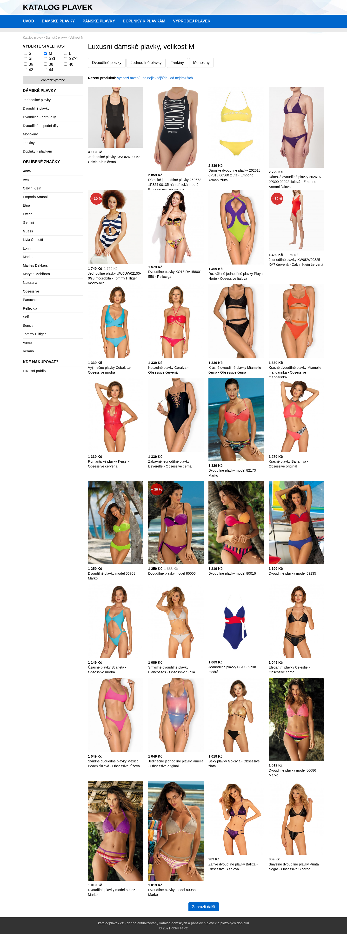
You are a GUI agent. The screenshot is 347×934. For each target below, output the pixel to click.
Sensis (28, 326)
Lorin (27, 248)
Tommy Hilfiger (34, 334)
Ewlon (27, 214)
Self (26, 317)
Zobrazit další (203, 907)
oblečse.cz (179, 928)
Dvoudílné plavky (106, 63)
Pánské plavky (99, 21)
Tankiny (177, 63)
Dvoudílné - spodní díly (40, 126)
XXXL (74, 59)
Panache (30, 300)
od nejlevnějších (154, 78)
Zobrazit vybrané (53, 80)
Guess (28, 231)
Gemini (28, 222)
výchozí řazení (128, 78)
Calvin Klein (32, 188)
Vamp (27, 343)
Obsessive (31, 291)
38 (51, 64)
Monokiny (201, 63)
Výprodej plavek (191, 21)
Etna (26, 205)
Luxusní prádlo (34, 371)
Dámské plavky (58, 21)
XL (31, 59)
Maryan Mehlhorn (36, 274)
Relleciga (30, 308)
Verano (28, 351)
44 (51, 70)
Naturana (30, 283)
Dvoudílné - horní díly (39, 117)
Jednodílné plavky (146, 63)
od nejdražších (181, 78)
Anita (27, 171)
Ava (26, 180)
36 (31, 64)
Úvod (28, 21)
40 (71, 64)
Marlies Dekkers (35, 265)
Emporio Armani (35, 197)
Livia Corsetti (33, 240)
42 (31, 70)
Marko (28, 257)
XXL (52, 59)
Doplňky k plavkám (144, 21)
